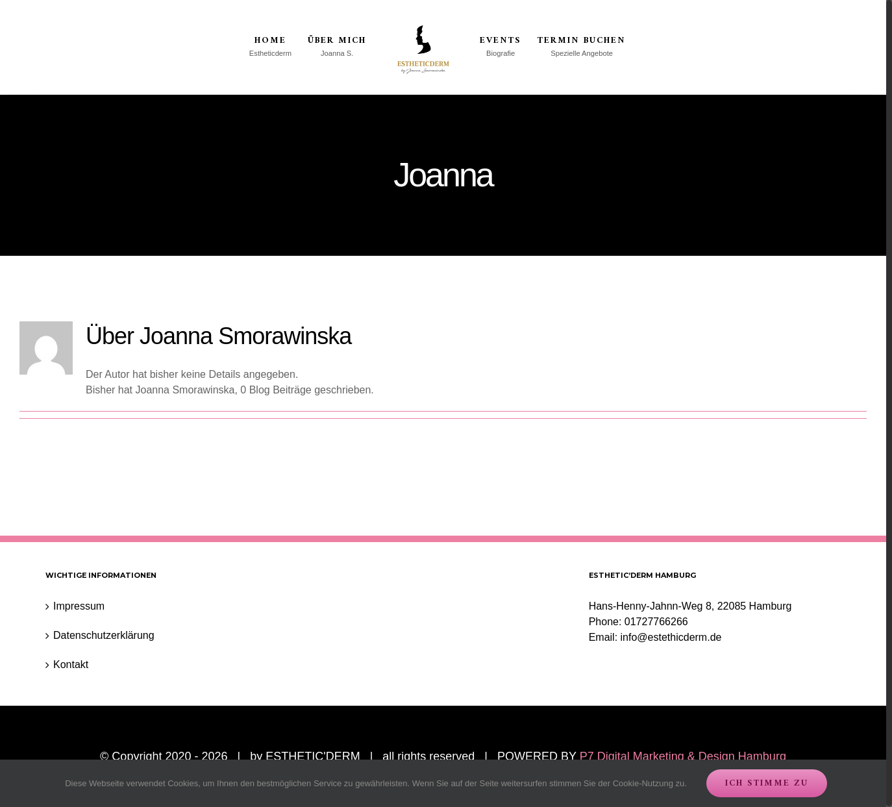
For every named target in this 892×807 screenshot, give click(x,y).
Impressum (79, 606)
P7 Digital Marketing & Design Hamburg (683, 757)
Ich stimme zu (766, 783)
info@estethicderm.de (671, 637)
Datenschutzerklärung (104, 635)
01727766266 (656, 622)
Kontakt (70, 665)
